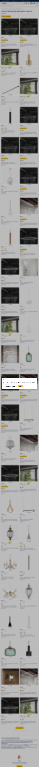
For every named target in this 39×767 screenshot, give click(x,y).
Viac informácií (14, 386)
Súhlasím (20, 386)
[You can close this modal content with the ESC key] (19, 383)
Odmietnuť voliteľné (7, 386)
